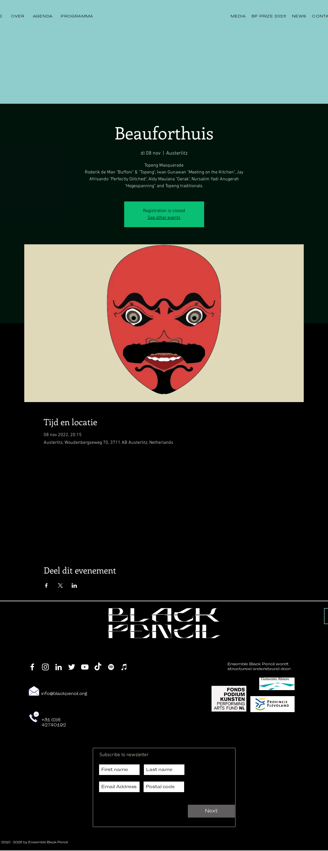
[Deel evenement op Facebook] (46, 585)
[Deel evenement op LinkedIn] (74, 585)
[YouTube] (84, 667)
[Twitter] (71, 667)
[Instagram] (45, 667)
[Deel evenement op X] (60, 585)
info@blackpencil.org (64, 693)
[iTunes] (124, 667)
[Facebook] (32, 667)
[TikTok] (97, 667)
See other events (164, 218)
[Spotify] (111, 667)
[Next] (211, 811)
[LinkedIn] (58, 667)
